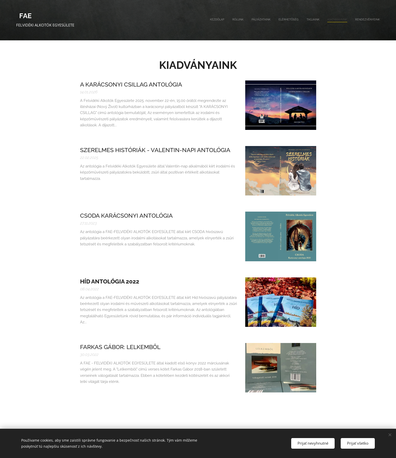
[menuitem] (332, 20)
